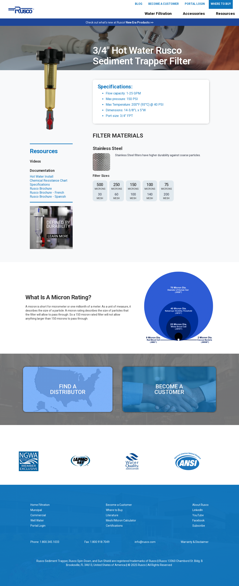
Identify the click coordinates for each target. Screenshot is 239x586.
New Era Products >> (140, 22)
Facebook (198, 520)
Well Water (37, 520)
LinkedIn (197, 510)
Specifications (40, 184)
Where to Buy (114, 510)
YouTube (198, 515)
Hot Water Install (41, 176)
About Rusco (200, 504)
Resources (225, 13)
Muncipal (36, 510)
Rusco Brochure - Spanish (48, 196)
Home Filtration (40, 504)
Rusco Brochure (41, 188)
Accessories (194, 13)
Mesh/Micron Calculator (121, 520)
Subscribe (198, 525)
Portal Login (37, 525)
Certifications (114, 525)
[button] (158, 14)
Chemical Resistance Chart (48, 180)
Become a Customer (119, 504)
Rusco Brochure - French (47, 192)
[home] (21, 10)
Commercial (38, 515)
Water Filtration (158, 13)
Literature (112, 515)
